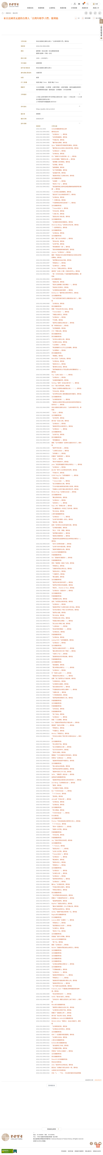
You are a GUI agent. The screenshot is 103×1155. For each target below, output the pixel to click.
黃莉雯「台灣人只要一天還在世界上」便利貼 (66, 271)
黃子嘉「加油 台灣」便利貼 (60, 421)
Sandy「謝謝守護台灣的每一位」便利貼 (64, 912)
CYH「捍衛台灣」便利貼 (59, 331)
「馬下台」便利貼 (57, 942)
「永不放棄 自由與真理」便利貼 (62, 986)
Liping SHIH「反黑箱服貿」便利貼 (63, 640)
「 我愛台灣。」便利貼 (59, 692)
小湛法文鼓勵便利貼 (58, 1040)
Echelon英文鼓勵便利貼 (59, 1043)
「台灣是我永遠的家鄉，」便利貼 (62, 290)
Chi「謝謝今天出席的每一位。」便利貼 (64, 156)
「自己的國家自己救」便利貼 (61, 484)
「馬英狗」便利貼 (57, 796)
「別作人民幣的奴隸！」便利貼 (61, 544)
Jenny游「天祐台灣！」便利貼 (61, 799)
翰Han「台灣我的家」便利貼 (61, 884)
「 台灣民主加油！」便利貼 (60, 451)
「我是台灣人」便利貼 (59, 571)
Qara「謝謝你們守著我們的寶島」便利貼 (64, 145)
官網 (96, 4)
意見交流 (79, 3)
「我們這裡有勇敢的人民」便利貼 (62, 698)
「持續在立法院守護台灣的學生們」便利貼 (65, 489)
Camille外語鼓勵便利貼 (59, 552)
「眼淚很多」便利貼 (58, 859)
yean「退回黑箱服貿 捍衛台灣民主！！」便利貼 (67, 464)
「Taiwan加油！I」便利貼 (60, 208)
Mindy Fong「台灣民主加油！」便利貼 (64, 492)
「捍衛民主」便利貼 (58, 478)
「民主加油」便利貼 (58, 511)
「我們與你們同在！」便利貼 (61, 879)
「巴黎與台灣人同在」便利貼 (61, 618)
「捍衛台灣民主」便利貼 (59, 890)
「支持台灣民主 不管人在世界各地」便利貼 (65, 610)
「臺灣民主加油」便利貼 (59, 367)
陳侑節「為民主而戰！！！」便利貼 (63, 725)
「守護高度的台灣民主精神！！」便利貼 (64, 689)
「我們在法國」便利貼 (59, 612)
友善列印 (90, 13)
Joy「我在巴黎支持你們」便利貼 (62, 840)
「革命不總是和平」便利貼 (60, 462)
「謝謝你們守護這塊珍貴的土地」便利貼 (64, 980)
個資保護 (70, 1151)
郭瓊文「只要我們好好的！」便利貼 (63, 898)
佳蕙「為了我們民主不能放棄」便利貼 (64, 678)
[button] (51, 94)
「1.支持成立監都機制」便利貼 (61, 192)
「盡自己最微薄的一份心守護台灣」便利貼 (65, 906)
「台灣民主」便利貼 (58, 928)
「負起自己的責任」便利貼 (60, 287)
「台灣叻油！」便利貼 (59, 266)
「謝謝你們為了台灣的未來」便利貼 (63, 176)
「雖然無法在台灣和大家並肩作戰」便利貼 (65, 148)
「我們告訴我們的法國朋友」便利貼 (63, 769)
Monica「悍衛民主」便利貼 (60, 733)
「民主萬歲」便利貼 (58, 810)
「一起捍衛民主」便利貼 (59, 227)
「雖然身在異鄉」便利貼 (59, 142)
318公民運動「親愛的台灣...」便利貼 (63, 159)
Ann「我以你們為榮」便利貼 (61, 386)
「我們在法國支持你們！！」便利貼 (63, 648)
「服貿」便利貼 (57, 785)
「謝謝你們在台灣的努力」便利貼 (62, 426)
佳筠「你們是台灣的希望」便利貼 (62, 601)
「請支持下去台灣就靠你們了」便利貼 (64, 194)
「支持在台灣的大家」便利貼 (61, 339)
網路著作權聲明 (79, 1151)
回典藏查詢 (51, 1085)
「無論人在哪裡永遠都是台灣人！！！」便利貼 (66, 388)
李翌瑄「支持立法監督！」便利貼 (62, 1051)
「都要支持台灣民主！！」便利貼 (62, 676)
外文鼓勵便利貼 (57, 917)
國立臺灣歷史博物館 (16, 1137)
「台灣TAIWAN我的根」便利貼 (61, 546)
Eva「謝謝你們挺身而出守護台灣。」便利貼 (65, 722)
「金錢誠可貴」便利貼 (59, 173)
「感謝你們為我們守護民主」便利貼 (63, 760)
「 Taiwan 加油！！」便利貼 (61, 481)
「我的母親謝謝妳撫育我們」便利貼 (63, 249)
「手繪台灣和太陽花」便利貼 (61, 887)
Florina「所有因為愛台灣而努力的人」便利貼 (66, 821)
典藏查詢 (8, 13)
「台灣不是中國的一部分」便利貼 (62, 519)
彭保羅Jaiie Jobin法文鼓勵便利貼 (62, 1018)
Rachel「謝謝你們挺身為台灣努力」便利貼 (65, 947)
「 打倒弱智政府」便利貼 (60, 695)
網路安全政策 (97, 1151)
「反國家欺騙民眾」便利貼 (60, 380)
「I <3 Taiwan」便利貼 (59, 793)
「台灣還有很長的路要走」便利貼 (62, 222)
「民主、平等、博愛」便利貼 (61, 530)
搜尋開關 (87, 3)
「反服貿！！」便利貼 (59, 181)
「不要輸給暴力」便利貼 (59, 969)
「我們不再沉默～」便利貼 (60, 448)
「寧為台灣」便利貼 (58, 241)
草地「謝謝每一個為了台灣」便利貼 (63, 563)
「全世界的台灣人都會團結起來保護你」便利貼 (66, 394)
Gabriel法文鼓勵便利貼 (59, 939)
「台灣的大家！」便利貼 (59, 873)
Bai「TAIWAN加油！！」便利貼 (62, 791)
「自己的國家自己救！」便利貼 (61, 747)
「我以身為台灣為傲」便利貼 (61, 766)
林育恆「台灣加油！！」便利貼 (61, 758)
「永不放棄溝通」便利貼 (59, 170)
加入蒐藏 (98, 18)
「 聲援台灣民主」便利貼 (60, 314)
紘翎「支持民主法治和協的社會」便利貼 (64, 525)
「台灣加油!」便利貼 (58, 632)
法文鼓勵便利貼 (57, 178)
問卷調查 (63, 1151)
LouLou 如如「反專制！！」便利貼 (63, 920)
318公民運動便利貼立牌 (59, 129)
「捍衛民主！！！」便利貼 (60, 978)
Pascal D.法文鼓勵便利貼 (59, 1059)
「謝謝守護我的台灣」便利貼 (61, 549)
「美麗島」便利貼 (57, 356)
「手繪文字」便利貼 (58, 473)
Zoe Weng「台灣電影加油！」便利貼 (63, 783)
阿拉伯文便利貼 (57, 1062)
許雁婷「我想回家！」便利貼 (61, 456)
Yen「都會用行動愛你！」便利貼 (62, 557)
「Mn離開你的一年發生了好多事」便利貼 (65, 508)
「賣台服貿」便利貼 (58, 577)
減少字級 (99, 13)
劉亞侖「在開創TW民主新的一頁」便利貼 (65, 1067)
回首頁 (3, 13)
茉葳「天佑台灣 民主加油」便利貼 (62, 309)
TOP (98, 1146)
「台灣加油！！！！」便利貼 (61, 517)
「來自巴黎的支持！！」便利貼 (61, 994)
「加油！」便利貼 (57, 412)
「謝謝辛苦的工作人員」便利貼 (61, 771)
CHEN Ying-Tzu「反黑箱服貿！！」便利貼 (65, 475)
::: (71, 4)
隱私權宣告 (88, 1151)
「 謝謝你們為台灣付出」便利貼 (62, 568)
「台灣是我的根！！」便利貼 (61, 399)
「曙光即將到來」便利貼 (59, 497)
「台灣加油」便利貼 (58, 153)
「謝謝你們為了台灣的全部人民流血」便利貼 (66, 607)
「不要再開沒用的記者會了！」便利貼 (64, 203)
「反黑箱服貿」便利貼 (59, 328)
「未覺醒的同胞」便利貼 (59, 1048)
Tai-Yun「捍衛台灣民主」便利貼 (62, 268)
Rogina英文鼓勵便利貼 (59, 914)
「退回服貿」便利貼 (58, 665)
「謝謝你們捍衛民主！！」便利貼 (62, 975)
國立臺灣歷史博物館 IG (95, 1143)
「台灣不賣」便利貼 (58, 244)
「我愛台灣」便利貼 (58, 282)
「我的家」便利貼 (57, 522)
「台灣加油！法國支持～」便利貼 (62, 590)
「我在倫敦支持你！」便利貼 (61, 687)
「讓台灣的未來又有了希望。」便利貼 (64, 651)
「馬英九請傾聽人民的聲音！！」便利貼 (64, 284)
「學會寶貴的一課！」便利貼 (61, 247)
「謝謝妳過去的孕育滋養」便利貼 (62, 656)
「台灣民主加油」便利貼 (59, 342)
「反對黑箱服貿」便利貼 (59, 137)
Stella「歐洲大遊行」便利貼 (61, 997)
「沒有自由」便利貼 (58, 709)
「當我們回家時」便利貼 (59, 901)
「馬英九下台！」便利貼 (59, 184)
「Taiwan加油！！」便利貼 (60, 312)
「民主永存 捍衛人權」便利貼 (61, 623)
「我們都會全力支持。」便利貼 (61, 925)
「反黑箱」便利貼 (57, 164)
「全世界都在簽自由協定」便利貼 (62, 895)
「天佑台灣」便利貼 (58, 211)
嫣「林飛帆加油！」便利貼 (60, 325)
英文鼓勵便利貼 (57, 306)
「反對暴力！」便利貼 (59, 453)
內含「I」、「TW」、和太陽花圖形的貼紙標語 (66, 1073)
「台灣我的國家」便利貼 (59, 528)
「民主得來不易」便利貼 (59, 744)
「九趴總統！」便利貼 (59, 345)
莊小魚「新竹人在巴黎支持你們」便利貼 (64, 470)
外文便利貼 (55, 815)
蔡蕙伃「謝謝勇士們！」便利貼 (61, 1013)
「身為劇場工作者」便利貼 (60, 1045)
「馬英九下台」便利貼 (59, 931)
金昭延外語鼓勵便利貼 (59, 777)
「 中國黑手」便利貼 (58, 574)
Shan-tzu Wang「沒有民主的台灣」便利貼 (65, 225)
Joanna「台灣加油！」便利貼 (61, 252)
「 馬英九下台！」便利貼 (60, 654)
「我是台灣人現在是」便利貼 (61, 216)
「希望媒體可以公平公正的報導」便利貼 (64, 347)
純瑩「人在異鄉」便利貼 (59, 720)
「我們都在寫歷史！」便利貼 (61, 533)
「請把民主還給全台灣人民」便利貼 (63, 1007)
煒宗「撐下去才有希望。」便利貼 (62, 238)
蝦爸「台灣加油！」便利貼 (60, 945)
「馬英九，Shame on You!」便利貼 (63, 588)
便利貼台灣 (55, 132)
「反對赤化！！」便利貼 (59, 503)
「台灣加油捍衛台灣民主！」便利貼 (63, 964)
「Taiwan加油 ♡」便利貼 (60, 854)
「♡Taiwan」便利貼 (58, 846)
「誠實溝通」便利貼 (58, 167)
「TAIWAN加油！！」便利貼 (61, 813)
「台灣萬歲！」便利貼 (59, 350)
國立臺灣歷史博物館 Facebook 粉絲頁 (91, 1143)
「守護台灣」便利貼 (58, 140)
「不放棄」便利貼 (57, 320)
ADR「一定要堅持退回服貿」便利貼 (63, 1034)
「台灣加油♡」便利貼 (59, 151)
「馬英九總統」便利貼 (59, 752)
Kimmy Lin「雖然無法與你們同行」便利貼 (65, 293)
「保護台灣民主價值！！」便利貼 (62, 621)
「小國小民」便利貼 (58, 214)
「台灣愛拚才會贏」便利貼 (60, 788)
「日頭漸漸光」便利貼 (59, 681)
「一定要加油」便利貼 (59, 200)
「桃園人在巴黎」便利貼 (59, 829)
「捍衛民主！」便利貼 (59, 263)
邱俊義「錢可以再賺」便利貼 (61, 936)
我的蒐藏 (83, 3)
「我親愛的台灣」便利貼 (59, 599)
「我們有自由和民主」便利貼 (61, 909)
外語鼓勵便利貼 (57, 555)
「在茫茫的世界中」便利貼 (60, 750)
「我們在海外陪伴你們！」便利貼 (62, 582)
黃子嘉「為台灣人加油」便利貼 (61, 1015)
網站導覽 (74, 3)
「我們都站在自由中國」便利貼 (61, 260)
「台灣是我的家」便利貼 (59, 1026)
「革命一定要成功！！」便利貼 (61, 826)
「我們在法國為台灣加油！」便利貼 (63, 323)
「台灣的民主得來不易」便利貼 (61, 1010)
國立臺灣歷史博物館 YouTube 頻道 (99, 1143)
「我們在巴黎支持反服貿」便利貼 (62, 585)
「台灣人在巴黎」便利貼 (59, 851)
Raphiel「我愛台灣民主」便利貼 (62, 903)
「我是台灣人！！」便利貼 (60, 848)
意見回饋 (87, 18)
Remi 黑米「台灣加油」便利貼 (61, 358)
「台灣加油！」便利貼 (59, 317)
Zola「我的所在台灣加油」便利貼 (62, 1065)
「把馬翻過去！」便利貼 (59, 440)
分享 (86, 13)
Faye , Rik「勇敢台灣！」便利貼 (62, 506)
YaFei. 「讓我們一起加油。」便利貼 (63, 774)
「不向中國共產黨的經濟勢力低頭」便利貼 (65, 486)
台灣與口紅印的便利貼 (59, 1070)
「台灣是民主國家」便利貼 (60, 684)
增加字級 (95, 13)
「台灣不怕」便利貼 (58, 434)
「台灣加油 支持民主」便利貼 (61, 1029)
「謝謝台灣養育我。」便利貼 (61, 536)
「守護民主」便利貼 (58, 731)
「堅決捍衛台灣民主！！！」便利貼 (63, 667)
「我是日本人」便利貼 (59, 364)
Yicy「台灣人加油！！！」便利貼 (62, 375)
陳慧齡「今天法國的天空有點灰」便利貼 (64, 755)
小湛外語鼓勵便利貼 (58, 514)
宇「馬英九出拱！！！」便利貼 (61, 673)
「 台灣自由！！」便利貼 (60, 626)
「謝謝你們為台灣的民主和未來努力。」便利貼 (66, 780)
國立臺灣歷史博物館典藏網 (11, 5)
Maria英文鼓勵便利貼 (58, 1004)
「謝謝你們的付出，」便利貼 (61, 983)
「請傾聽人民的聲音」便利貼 (61, 162)
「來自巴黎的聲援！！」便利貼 (61, 629)
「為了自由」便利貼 (58, 714)
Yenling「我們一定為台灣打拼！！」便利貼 (65, 383)
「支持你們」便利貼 (58, 418)
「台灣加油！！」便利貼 (59, 134)
